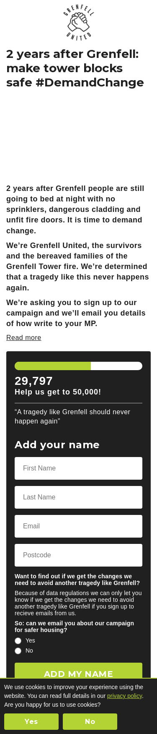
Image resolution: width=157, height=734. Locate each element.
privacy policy (124, 695)
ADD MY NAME (78, 674)
